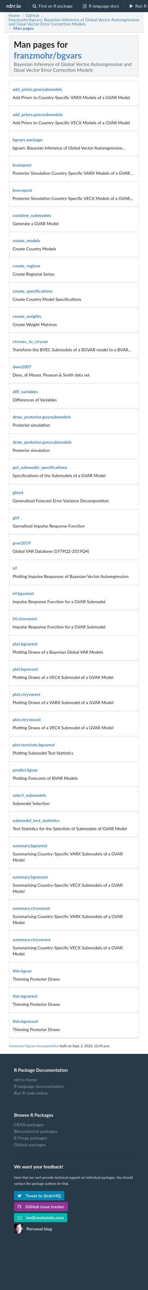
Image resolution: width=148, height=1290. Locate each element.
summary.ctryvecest (32, 939)
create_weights (27, 316)
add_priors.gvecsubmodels (38, 114)
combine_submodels (32, 215)
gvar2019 (22, 542)
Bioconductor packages (35, 1131)
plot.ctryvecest (27, 719)
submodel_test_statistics (36, 820)
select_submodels (29, 795)
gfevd (18, 492)
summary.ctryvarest (31, 908)
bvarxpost (22, 164)
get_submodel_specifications (40, 467)
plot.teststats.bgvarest (34, 744)
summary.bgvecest (30, 876)
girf (16, 517)
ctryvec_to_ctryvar (30, 341)
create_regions (27, 265)
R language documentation (39, 1086)
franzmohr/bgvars (48, 55)
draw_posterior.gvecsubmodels (42, 442)
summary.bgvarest (30, 845)
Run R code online (31, 1093)
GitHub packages (30, 1144)
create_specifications (33, 291)
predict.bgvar (25, 769)
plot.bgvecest (25, 669)
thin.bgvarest (25, 996)
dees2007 (22, 366)
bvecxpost (22, 190)
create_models (26, 240)
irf (15, 568)
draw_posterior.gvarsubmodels (42, 416)
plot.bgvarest (25, 643)
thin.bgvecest (25, 1021)
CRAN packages (29, 1124)
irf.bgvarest (23, 593)
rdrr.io (13, 5)
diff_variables (25, 391)
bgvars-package (27, 139)
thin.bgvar (22, 970)
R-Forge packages (30, 1137)
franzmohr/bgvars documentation (34, 1046)
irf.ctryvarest (25, 618)
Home (14, 15)
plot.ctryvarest (27, 694)
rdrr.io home (25, 1079)
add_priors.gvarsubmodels (37, 89)
